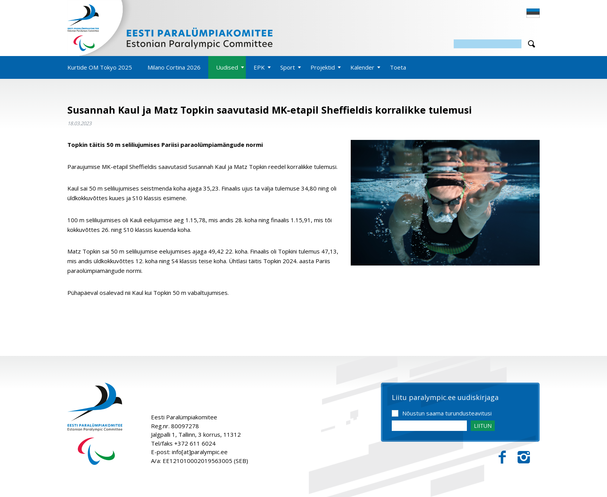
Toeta (398, 67)
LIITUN (483, 425)
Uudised (227, 67)
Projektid (322, 67)
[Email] (429, 425)
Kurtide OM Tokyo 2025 (99, 67)
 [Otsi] (531, 44)
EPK (259, 67)
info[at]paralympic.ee (200, 452)
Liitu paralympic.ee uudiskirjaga (445, 397)
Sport (287, 67)
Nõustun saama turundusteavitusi (447, 413)
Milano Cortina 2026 (174, 67)
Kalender (362, 67)
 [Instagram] (524, 457)
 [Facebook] (502, 457)
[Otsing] (487, 43)
